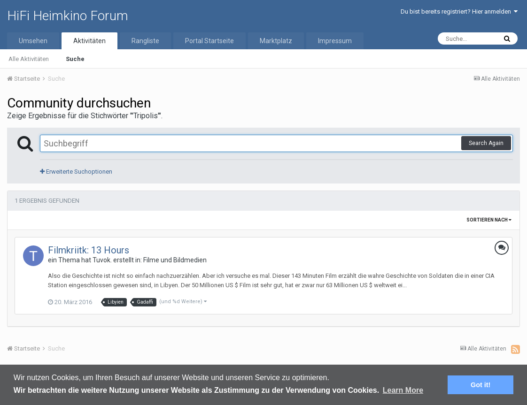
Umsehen (33, 41)
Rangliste (145, 41)
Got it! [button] (480, 385)
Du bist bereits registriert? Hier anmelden (459, 11)
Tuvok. (102, 260)
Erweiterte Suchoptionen (76, 171)
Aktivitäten (89, 41)
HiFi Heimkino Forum (67, 15)
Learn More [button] (403, 390)
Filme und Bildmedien (175, 260)
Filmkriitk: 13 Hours (88, 250)
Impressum (335, 41)
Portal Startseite (209, 41)
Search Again (486, 143)
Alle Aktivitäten (28, 58)
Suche (75, 58)
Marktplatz (276, 41)
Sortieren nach (489, 219)
